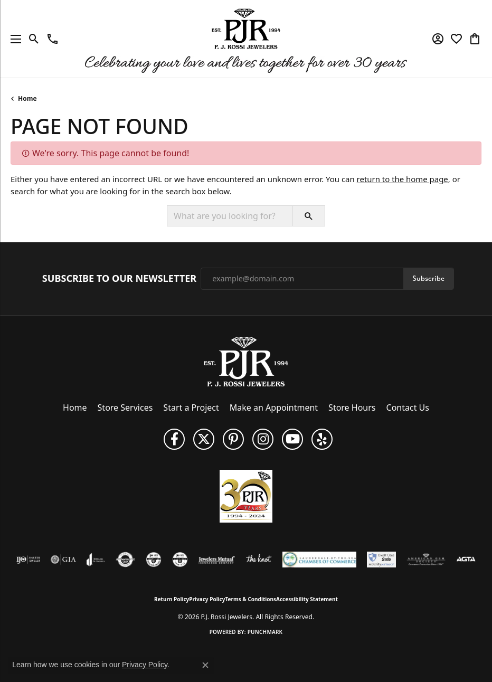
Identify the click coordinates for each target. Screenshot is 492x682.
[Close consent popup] (205, 665)
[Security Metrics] (381, 559)
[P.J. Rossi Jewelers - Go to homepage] (246, 360)
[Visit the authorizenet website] (125, 559)
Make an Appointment (274, 407)
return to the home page (402, 179)
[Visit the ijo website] (28, 559)
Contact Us (407, 407)
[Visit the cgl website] (180, 559)
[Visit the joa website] (96, 559)
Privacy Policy (207, 599)
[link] (52, 39)
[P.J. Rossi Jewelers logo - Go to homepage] (246, 38)
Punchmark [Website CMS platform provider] (265, 632)
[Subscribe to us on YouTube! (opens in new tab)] (292, 439)
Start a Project (191, 407)
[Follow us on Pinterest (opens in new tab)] (233, 439)
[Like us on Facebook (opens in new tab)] (174, 439)
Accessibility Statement (307, 599)
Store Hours (351, 407)
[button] (34, 39)
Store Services (125, 407)
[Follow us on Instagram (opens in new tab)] (262, 439)
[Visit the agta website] (465, 559)
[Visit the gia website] (63, 559)
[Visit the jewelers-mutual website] (216, 559)
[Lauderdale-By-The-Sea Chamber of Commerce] (319, 559)
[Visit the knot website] (258, 559)
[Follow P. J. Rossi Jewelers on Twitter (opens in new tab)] (203, 439)
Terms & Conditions (250, 599)
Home (27, 98)
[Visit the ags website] (426, 559)
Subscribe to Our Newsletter (119, 279)
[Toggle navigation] (13, 39)
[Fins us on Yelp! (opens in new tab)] (322, 439)
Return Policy (171, 599)
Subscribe (428, 278)
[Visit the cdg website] (154, 559)
